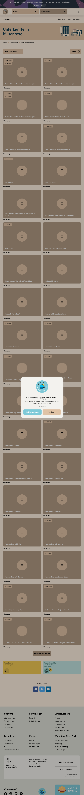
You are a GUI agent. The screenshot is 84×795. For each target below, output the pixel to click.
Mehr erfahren (42, 406)
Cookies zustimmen (32, 412)
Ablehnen (51, 412)
